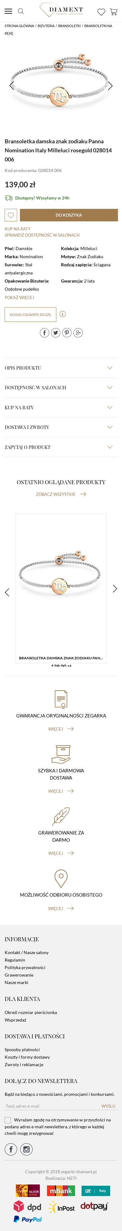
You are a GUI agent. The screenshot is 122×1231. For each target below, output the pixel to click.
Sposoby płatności (22, 1049)
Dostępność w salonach (58, 387)
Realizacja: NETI (61, 1178)
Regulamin (15, 960)
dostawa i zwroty (58, 427)
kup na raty (58, 407)
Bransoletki (69, 26)
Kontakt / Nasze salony (27, 952)
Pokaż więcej (19, 297)
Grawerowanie (19, 974)
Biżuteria (46, 26)
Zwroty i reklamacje (24, 1064)
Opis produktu (58, 368)
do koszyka (69, 215)
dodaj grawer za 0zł (30, 314)
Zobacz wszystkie (61, 494)
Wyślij (108, 1106)
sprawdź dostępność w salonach (42, 235)
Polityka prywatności (25, 967)
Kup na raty (17, 228)
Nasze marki (16, 982)
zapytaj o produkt (58, 447)
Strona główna (19, 26)
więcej (61, 728)
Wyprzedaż (15, 1019)
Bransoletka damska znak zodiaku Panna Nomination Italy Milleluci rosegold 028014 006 (62, 658)
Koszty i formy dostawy (27, 1057)
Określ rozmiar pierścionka (31, 1012)
